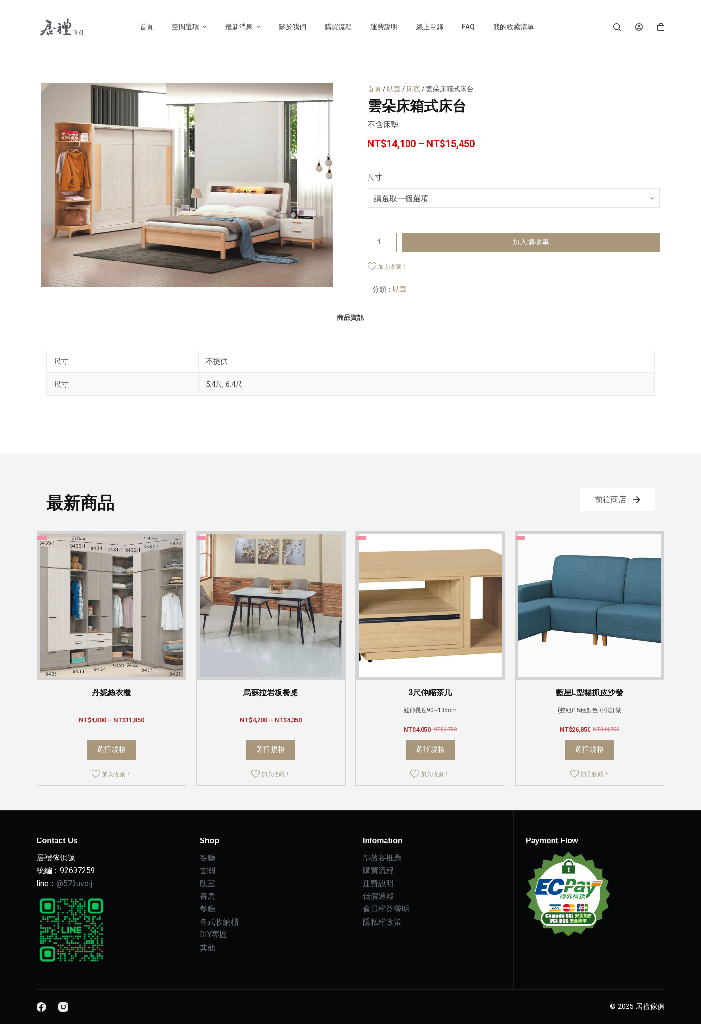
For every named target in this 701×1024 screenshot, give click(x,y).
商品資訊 (350, 317)
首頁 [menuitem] (146, 27)
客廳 (207, 857)
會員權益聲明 (386, 908)
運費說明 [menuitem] (384, 27)
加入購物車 (531, 242)
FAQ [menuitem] (468, 27)
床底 (413, 89)
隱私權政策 (382, 922)
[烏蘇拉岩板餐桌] (271, 605)
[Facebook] (41, 1007)
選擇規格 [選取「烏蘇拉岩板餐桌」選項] (270, 749)
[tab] (350, 317)
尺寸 (375, 177)
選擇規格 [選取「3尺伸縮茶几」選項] (430, 749)
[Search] (617, 27)
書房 (207, 896)
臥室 (394, 89)
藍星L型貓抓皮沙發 (589, 693)
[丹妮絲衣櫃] (111, 605)
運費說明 (378, 883)
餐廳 (207, 908)
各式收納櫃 (219, 922)
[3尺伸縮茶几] (430, 605)
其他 (207, 947)
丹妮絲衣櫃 (111, 693)
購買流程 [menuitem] (338, 27)
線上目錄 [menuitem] (429, 27)
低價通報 (378, 896)
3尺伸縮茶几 (430, 693)
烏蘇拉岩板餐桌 (270, 693)
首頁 (374, 89)
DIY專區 (213, 934)
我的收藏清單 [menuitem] (513, 27)
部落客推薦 (382, 857)
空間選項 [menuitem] (190, 26)
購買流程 (378, 870)
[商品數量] (382, 242)
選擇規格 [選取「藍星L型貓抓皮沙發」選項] (589, 749)
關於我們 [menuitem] (292, 27)
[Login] (639, 27)
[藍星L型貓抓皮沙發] (590, 605)
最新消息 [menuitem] (244, 26)
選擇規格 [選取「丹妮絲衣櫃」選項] (111, 749)
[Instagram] (63, 1007)
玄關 (207, 870)
